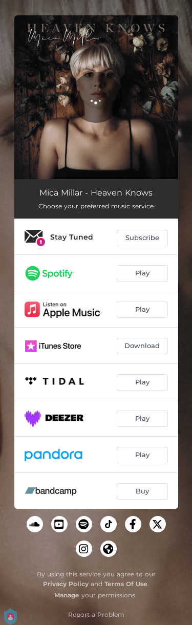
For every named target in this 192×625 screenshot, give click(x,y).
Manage (66, 595)
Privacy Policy (66, 584)
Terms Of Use (125, 584)
